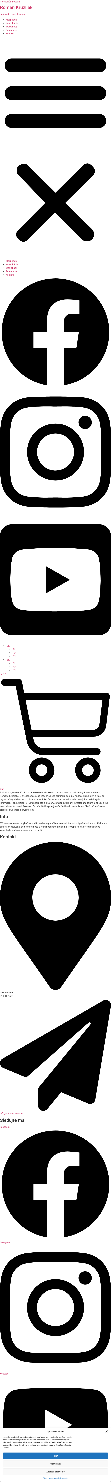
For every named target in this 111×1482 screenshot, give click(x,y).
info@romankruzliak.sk (12, 1113)
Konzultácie (12, 23)
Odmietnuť (55, 1463)
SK (8, 645)
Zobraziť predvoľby (55, 1471)
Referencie (11, 30)
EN (14, 656)
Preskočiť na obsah (10, 1)
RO (14, 652)
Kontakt (10, 33)
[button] (106, 1431)
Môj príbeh (11, 19)
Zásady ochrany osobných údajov (55, 1478)
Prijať (55, 1456)
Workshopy (11, 26)
